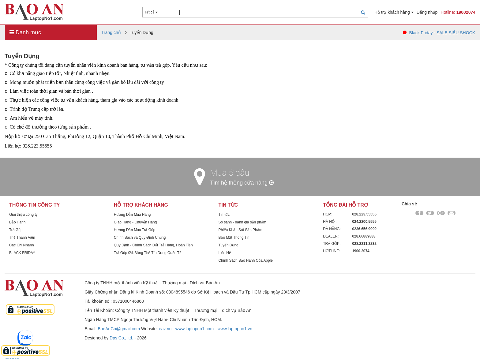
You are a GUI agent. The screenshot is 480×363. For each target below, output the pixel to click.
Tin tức (224, 214)
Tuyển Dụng (228, 245)
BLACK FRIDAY (22, 253)
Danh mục (25, 32)
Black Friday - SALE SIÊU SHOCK (442, 32)
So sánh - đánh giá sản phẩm (242, 222)
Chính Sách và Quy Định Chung (140, 237)
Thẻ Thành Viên (22, 237)
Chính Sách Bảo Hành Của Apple (246, 260)
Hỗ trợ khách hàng (394, 12)
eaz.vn (165, 328)
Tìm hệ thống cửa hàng (242, 183)
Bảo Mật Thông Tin (234, 237)
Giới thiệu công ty (23, 214)
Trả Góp (16, 230)
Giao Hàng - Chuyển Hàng (135, 222)
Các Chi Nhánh (21, 245)
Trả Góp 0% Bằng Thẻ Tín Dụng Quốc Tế (148, 253)
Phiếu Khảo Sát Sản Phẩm (240, 230)
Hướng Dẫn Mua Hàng (132, 214)
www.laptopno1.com (194, 328)
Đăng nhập (427, 12)
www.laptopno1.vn (235, 328)
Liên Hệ (225, 253)
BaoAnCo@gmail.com (119, 328)
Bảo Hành (17, 222)
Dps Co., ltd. (121, 337)
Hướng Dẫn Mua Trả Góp (134, 230)
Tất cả (151, 12)
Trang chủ (111, 32)
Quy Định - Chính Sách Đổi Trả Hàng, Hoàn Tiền (153, 245)
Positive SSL (12, 358)
